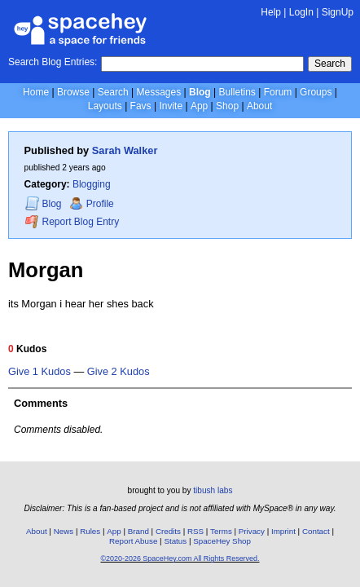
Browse (73, 92)
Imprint (283, 531)
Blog (200, 92)
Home (36, 92)
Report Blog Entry (72, 221)
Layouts (105, 106)
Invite (170, 106)
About (259, 106)
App (199, 106)
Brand (138, 531)
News (64, 531)
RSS (195, 531)
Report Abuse (133, 540)
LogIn (301, 12)
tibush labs (212, 490)
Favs (140, 106)
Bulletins (236, 92)
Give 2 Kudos (118, 371)
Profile (91, 204)
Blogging (91, 184)
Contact (316, 531)
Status (175, 540)
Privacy (252, 531)
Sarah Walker (125, 150)
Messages (159, 92)
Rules (90, 531)
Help (271, 12)
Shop (227, 106)
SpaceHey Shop (222, 540)
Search (329, 63)
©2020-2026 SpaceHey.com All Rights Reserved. (179, 558)
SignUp (337, 12)
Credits (168, 531)
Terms (221, 531)
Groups (315, 92)
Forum (278, 92)
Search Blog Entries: (52, 62)
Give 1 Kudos (39, 371)
